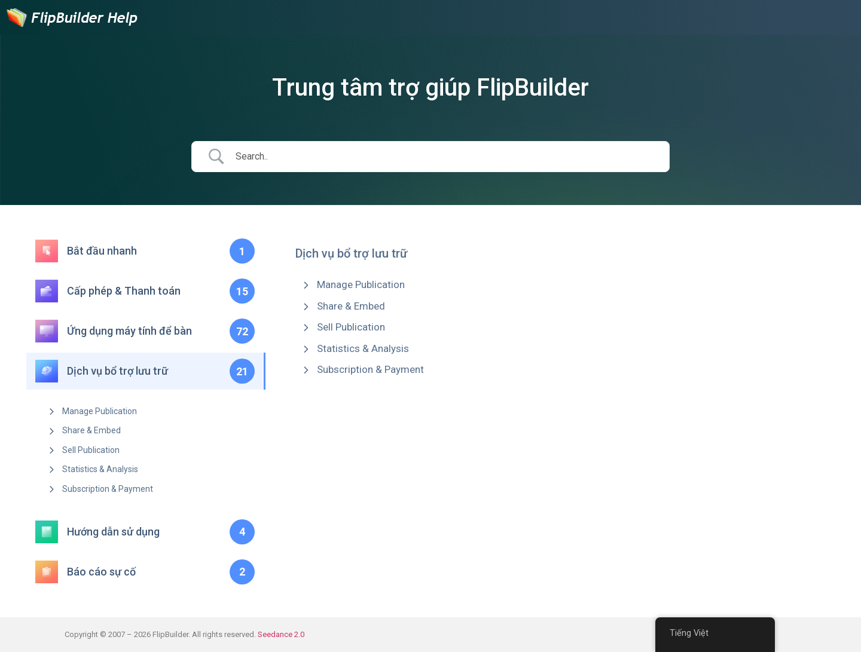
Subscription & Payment (107, 489)
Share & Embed (91, 430)
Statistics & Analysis (100, 469)
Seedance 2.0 (281, 634)
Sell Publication (91, 450)
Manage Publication (99, 411)
